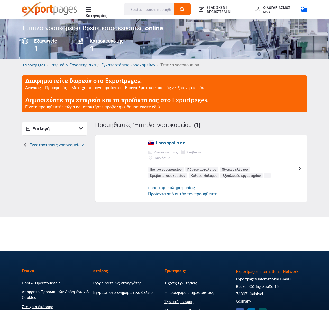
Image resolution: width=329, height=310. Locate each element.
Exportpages (34, 64)
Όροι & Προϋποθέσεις (41, 283)
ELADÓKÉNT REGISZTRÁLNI (219, 10)
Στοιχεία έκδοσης (37, 306)
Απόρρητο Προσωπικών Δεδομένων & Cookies (55, 294)
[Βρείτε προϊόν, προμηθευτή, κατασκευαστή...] (149, 9)
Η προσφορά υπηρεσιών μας (189, 292)
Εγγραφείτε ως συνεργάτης (117, 283)
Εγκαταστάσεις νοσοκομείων (128, 64)
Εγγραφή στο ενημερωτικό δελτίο (123, 292)
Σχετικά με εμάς (178, 301)
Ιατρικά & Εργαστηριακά (73, 64)
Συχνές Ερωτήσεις (180, 283)
